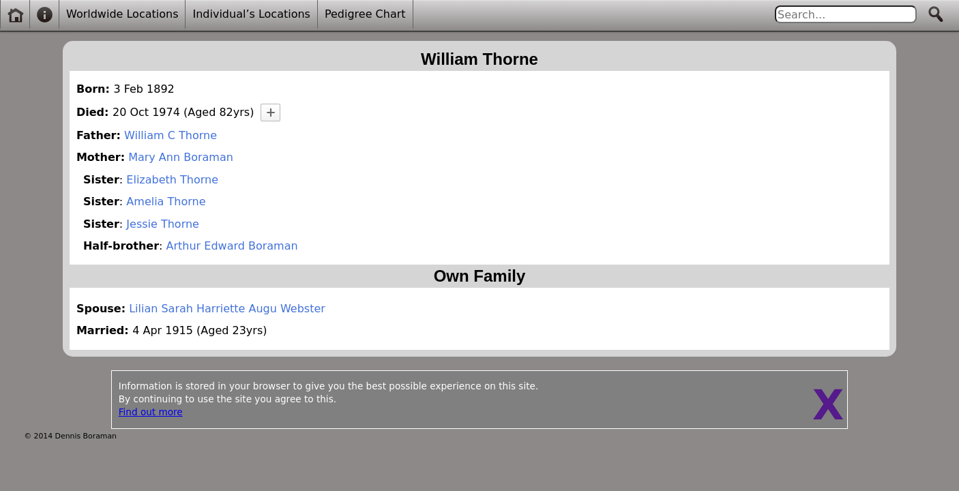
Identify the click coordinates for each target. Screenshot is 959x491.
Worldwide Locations (122, 14)
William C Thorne (170, 135)
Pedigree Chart (365, 14)
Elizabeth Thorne (172, 179)
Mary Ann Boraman (180, 157)
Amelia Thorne (165, 201)
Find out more (151, 411)
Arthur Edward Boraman (232, 245)
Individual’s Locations (251, 14)
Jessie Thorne (162, 224)
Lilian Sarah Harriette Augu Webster (227, 308)
